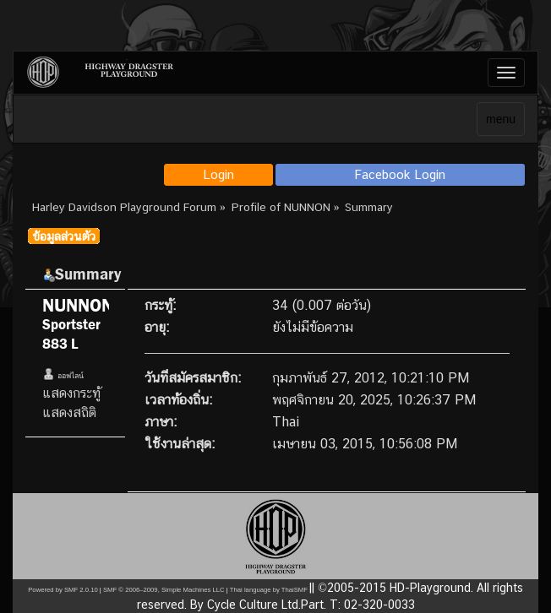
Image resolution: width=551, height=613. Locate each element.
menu (501, 119)
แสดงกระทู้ (71, 393)
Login (218, 174)
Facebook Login (400, 174)
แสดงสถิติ (69, 412)
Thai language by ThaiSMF (269, 590)
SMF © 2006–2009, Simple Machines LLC (164, 590)
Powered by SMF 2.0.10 (62, 590)
